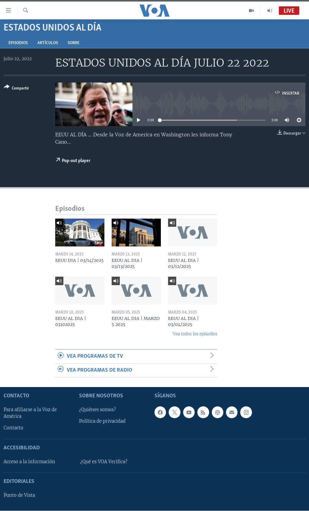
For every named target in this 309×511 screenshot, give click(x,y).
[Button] (16, 89)
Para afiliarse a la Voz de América (30, 413)
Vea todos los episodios (195, 334)
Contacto (13, 428)
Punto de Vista (19, 495)
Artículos (47, 43)
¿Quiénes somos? (97, 410)
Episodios (18, 43)
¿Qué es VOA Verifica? (103, 461)
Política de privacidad (102, 421)
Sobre (73, 43)
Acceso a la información (29, 461)
